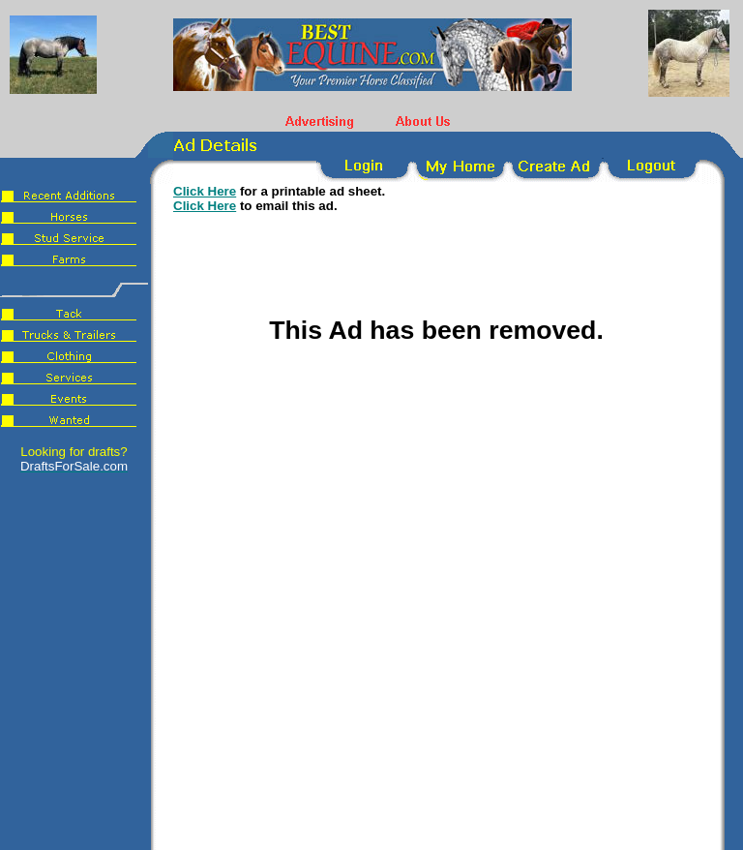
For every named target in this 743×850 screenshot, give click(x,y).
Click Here (204, 191)
